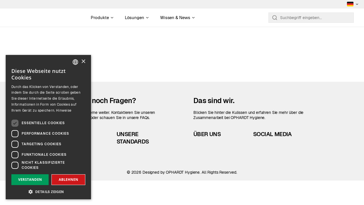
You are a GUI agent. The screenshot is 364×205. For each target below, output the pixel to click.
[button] (48, 191)
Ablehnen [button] (68, 179)
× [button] (83, 62)
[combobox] (75, 62)
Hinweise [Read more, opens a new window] (63, 110)
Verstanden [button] (30, 179)
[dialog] (48, 127)
